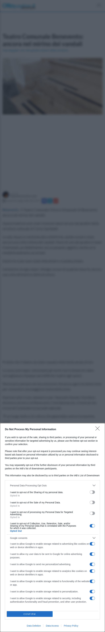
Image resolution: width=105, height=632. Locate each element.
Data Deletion (34, 625)
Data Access (52, 625)
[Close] (98, 429)
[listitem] (52, 485)
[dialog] (52, 527)
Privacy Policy (71, 625)
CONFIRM (29, 614)
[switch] (92, 492)
